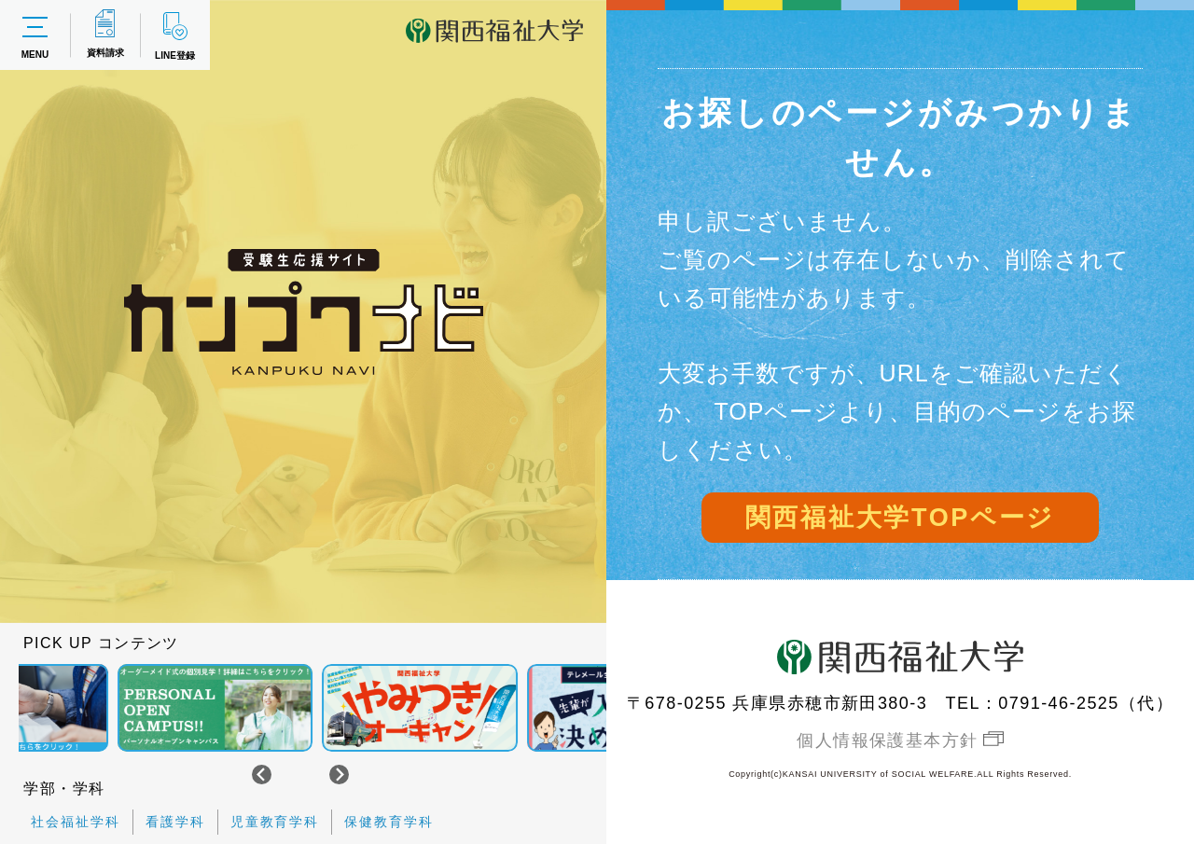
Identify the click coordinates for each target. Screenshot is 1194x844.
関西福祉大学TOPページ (900, 518)
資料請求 (105, 33)
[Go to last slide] (261, 774)
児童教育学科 (275, 821)
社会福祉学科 (75, 821)
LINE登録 (175, 35)
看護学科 (175, 821)
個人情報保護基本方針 (887, 740)
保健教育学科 (389, 821)
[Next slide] (339, 774)
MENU (35, 35)
